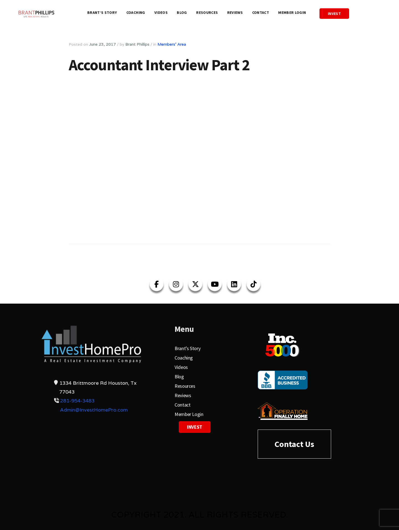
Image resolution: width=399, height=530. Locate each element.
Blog (182, 12)
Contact (260, 12)
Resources (207, 12)
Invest (334, 13)
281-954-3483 (77, 400)
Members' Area (171, 44)
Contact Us (294, 444)
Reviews (235, 12)
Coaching (135, 12)
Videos (161, 12)
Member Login (292, 12)
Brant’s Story (102, 12)
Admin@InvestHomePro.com (94, 410)
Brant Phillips (137, 44)
